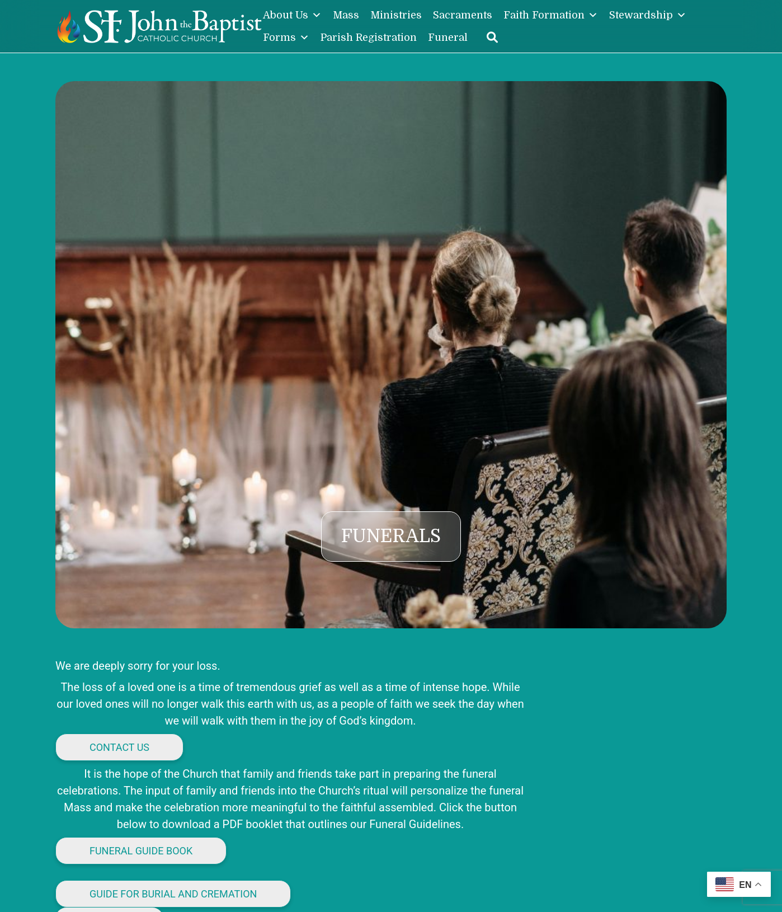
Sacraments (462, 15)
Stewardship (647, 15)
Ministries (396, 15)
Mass (346, 15)
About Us (292, 15)
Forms (286, 37)
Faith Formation (550, 15)
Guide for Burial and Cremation (173, 894)
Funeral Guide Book (140, 851)
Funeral (448, 37)
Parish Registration (369, 37)
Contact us (119, 747)
